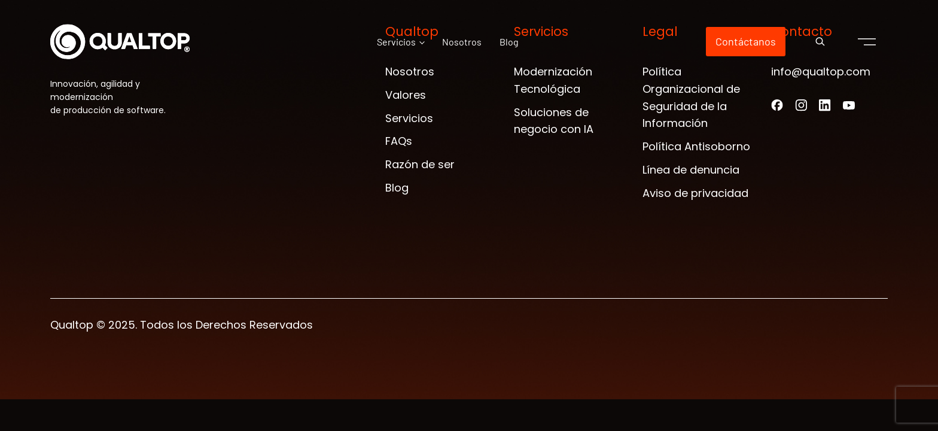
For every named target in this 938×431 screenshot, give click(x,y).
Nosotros (462, 41)
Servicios (396, 41)
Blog (509, 41)
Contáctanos (745, 41)
